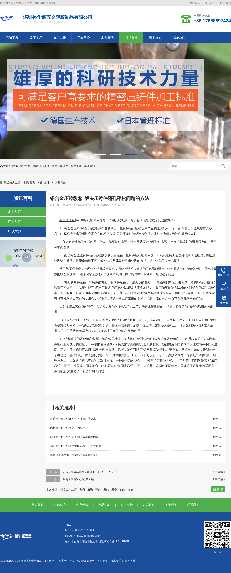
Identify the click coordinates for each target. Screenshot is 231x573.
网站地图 (102, 560)
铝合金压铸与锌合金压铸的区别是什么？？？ (90, 472)
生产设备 (60, 37)
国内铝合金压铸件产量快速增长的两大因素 (75, 445)
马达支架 (76, 166)
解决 (90, 489)
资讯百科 (131, 37)
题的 (122, 489)
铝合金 (64, 489)
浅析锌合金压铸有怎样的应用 (67, 427)
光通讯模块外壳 (21, 166)
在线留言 (195, 3)
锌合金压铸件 (60, 166)
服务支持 (107, 37)
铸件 (98, 489)
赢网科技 (130, 560)
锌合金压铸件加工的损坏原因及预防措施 (74, 454)
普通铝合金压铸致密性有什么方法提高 (73, 418)
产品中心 (83, 37)
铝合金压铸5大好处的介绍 (78, 479)
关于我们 (210, 3)
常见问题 (60, 182)
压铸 (74, 489)
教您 (82, 489)
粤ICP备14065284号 (81, 560)
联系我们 (225, 3)
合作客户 (36, 37)
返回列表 (218, 489)
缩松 (114, 489)
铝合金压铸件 (41, 166)
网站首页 (12, 37)
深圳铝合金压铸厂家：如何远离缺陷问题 (74, 436)
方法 (130, 489)
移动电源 (89, 166)
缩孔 (106, 489)
